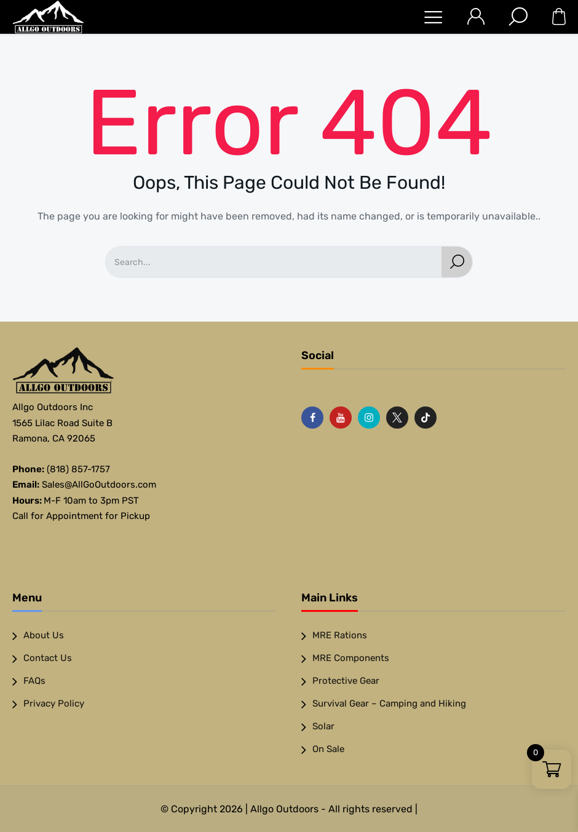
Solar (323, 726)
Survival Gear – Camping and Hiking (389, 703)
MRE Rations (339, 635)
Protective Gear (345, 680)
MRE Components (350, 658)
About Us (43, 635)
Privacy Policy (53, 703)
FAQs (34, 680)
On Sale (328, 749)
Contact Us (47, 658)
